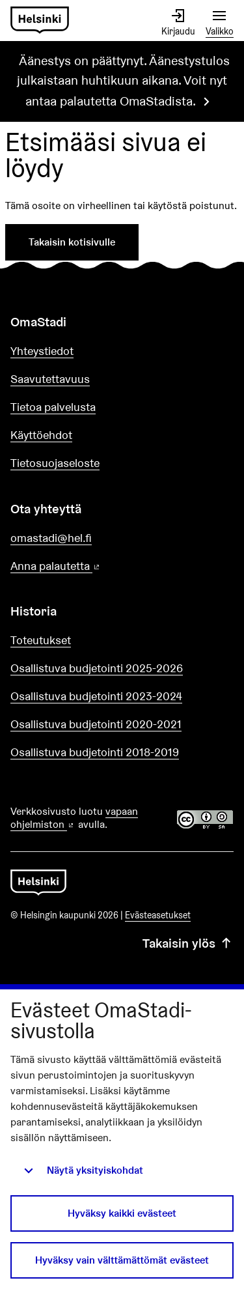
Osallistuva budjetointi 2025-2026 (96, 667)
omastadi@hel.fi (51, 537)
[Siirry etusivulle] (39, 20)
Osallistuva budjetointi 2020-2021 (96, 723)
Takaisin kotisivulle (72, 242)
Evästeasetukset (158, 915)
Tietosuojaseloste (55, 462)
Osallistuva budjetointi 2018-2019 (94, 751)
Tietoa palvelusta (53, 406)
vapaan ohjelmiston (74, 818)
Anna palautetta (92, 566)
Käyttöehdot (41, 434)
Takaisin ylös (188, 943)
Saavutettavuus (50, 378)
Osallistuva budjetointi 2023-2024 (96, 695)
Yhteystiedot (42, 350)
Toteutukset (40, 639)
